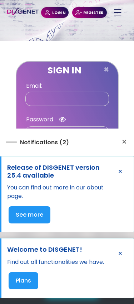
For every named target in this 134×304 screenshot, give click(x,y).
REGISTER (89, 13)
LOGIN (55, 13)
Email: (34, 86)
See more (29, 215)
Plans (23, 280)
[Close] (106, 69)
